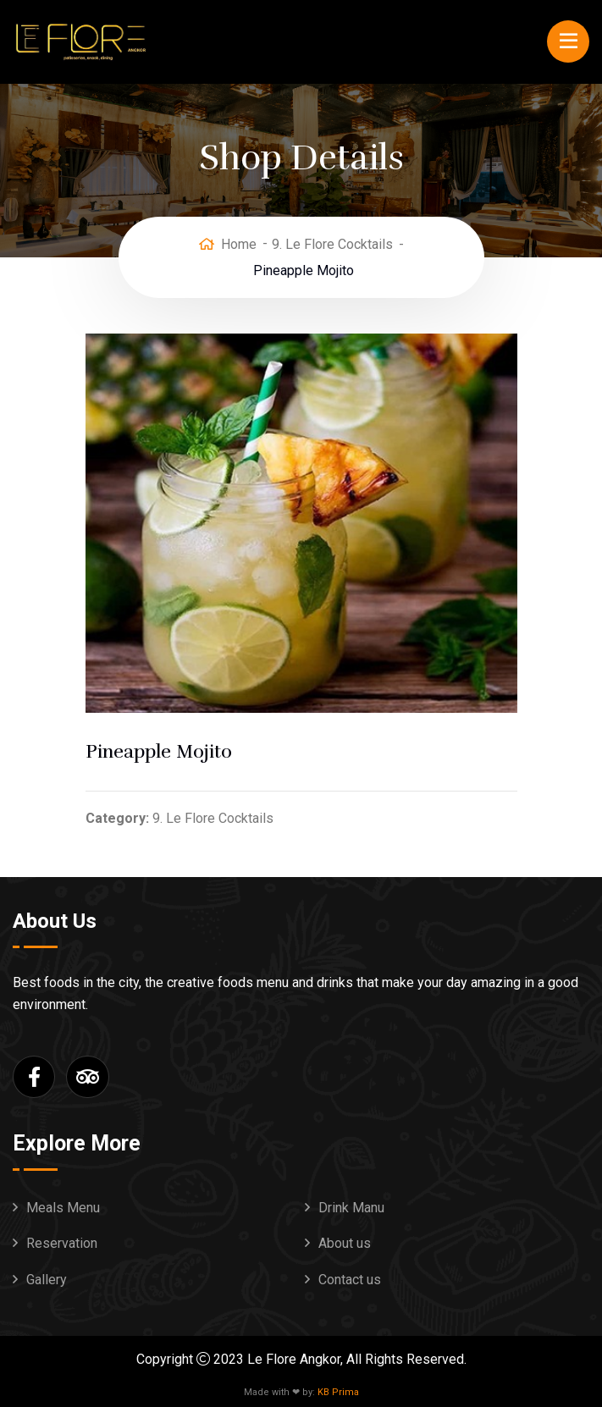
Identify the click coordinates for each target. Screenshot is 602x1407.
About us (344, 1243)
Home (239, 244)
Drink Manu (351, 1208)
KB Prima (338, 1392)
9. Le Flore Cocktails (332, 244)
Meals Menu (63, 1208)
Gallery (46, 1280)
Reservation (61, 1243)
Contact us (349, 1280)
